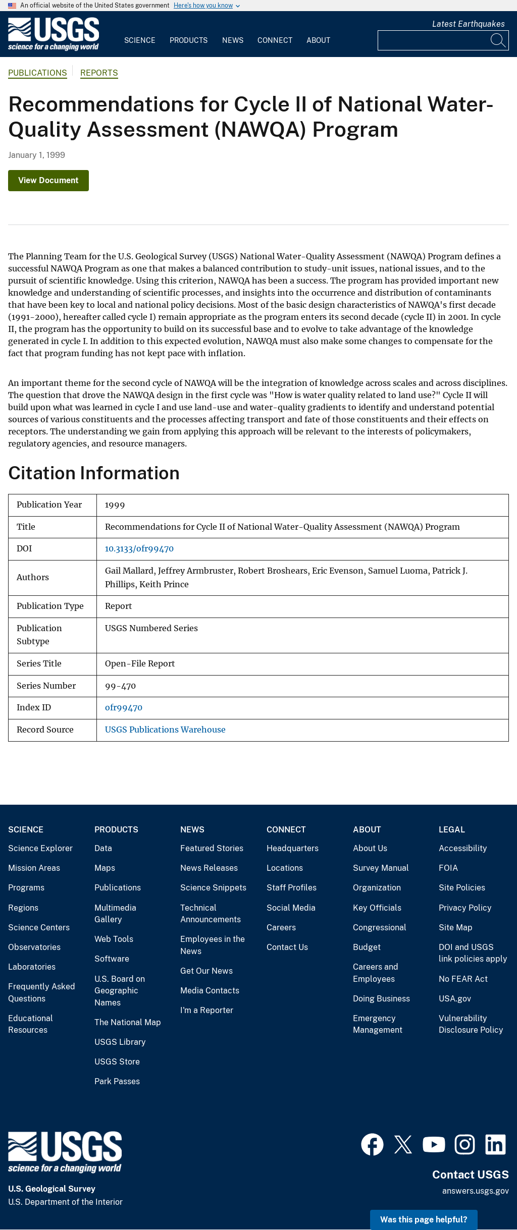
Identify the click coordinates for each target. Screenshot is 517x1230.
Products (189, 40)
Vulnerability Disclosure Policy (471, 1024)
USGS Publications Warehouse (165, 730)
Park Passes (117, 1081)
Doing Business (381, 998)
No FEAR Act (463, 979)
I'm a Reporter (206, 1010)
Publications (37, 73)
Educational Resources (30, 1024)
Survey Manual (381, 868)
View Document (48, 180)
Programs (26, 887)
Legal (452, 829)
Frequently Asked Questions (41, 992)
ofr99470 (123, 707)
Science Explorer (40, 848)
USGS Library (120, 1042)
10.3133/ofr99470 (139, 548)
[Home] (53, 48)
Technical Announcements (210, 914)
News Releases (209, 868)
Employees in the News (212, 945)
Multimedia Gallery (115, 914)
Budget (367, 947)
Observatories (34, 947)
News (232, 40)
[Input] (443, 40)
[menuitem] (140, 34)
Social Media (291, 908)
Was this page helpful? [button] (424, 1219)
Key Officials (377, 908)
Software (111, 959)
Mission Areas (34, 868)
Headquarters (293, 848)
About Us (370, 848)
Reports (99, 73)
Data (103, 848)
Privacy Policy (465, 908)
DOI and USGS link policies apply (473, 953)
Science (140, 40)
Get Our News (206, 971)
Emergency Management (377, 1024)
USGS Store (117, 1062)
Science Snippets (213, 887)
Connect (274, 40)
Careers (281, 927)
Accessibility (463, 848)
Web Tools (113, 939)
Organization (377, 887)
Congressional (379, 927)
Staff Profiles (292, 887)
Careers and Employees (375, 973)
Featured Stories (211, 848)
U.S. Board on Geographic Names (119, 991)
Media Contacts (209, 990)
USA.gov (455, 998)
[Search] (499, 40)
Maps (104, 868)
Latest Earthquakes (468, 24)
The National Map (127, 1022)
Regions (23, 908)
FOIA (448, 868)
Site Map (456, 927)
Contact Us (287, 947)
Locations (285, 868)
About (318, 40)
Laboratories (32, 967)
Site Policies (462, 887)
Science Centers (39, 927)
